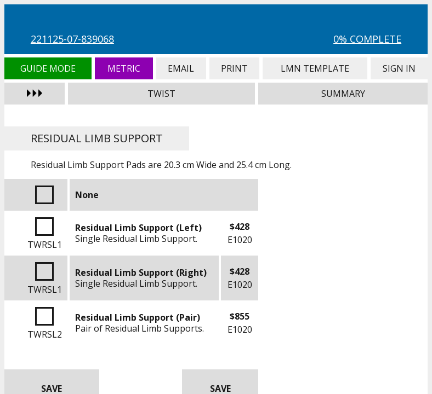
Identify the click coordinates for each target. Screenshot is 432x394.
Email (181, 68)
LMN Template (315, 68)
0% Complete (367, 38)
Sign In (399, 68)
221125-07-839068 (72, 38)
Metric (124, 68)
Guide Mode (48, 68)
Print (234, 68)
